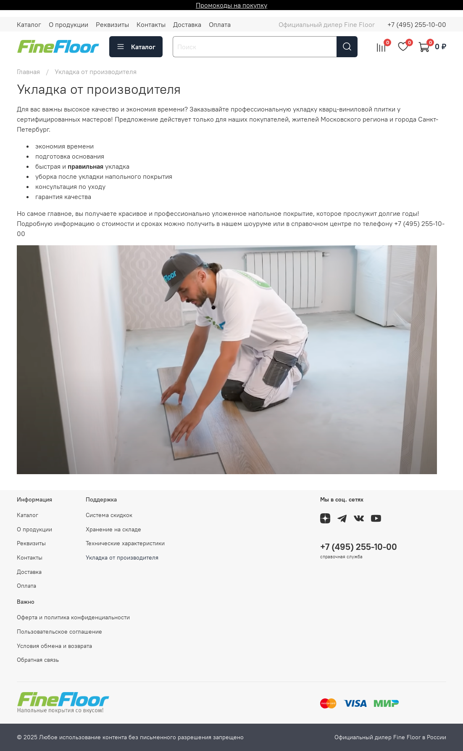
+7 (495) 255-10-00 (416, 24)
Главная (28, 71)
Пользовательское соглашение (59, 631)
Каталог (29, 24)
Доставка (187, 24)
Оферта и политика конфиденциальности (73, 617)
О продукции (68, 24)
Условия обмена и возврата (54, 646)
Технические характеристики (125, 543)
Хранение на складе (113, 529)
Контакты (151, 24)
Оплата (220, 24)
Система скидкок (109, 515)
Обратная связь (38, 659)
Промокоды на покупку (231, 5)
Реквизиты (112, 24)
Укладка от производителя (122, 557)
